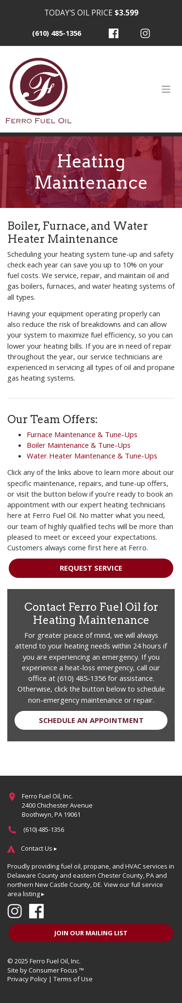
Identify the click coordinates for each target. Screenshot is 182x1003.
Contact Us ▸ (39, 848)
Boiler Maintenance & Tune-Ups (79, 445)
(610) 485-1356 (56, 33)
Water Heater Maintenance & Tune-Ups (92, 455)
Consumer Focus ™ (56, 970)
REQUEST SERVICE (91, 568)
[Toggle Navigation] (166, 89)
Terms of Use (73, 978)
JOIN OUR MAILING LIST (91, 933)
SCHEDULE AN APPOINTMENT (91, 720)
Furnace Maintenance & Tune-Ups (82, 434)
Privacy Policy (27, 978)
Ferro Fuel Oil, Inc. (55, 961)
